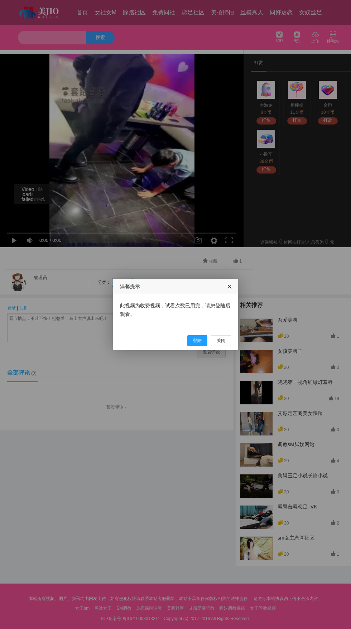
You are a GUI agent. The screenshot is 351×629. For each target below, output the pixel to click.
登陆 (197, 340)
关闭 (221, 340)
